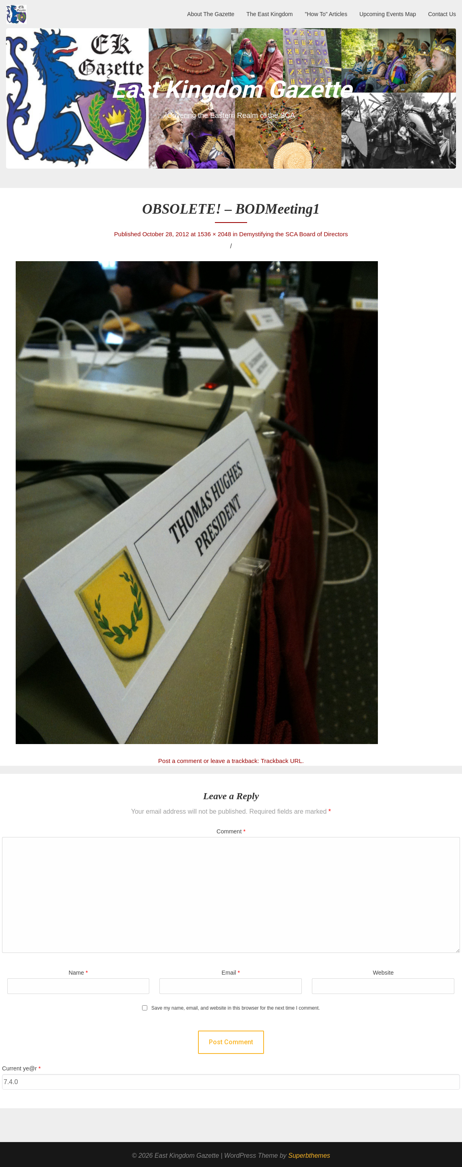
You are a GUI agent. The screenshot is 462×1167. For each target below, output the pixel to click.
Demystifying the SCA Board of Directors (293, 234)
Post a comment (180, 760)
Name (78, 972)
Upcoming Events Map (387, 14)
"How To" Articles (326, 14)
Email (231, 972)
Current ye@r (21, 1068)
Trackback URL (281, 760)
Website (383, 972)
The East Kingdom (269, 14)
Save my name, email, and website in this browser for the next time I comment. (235, 1008)
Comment (231, 831)
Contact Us (442, 14)
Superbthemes (309, 1155)
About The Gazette (210, 14)
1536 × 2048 (214, 234)
